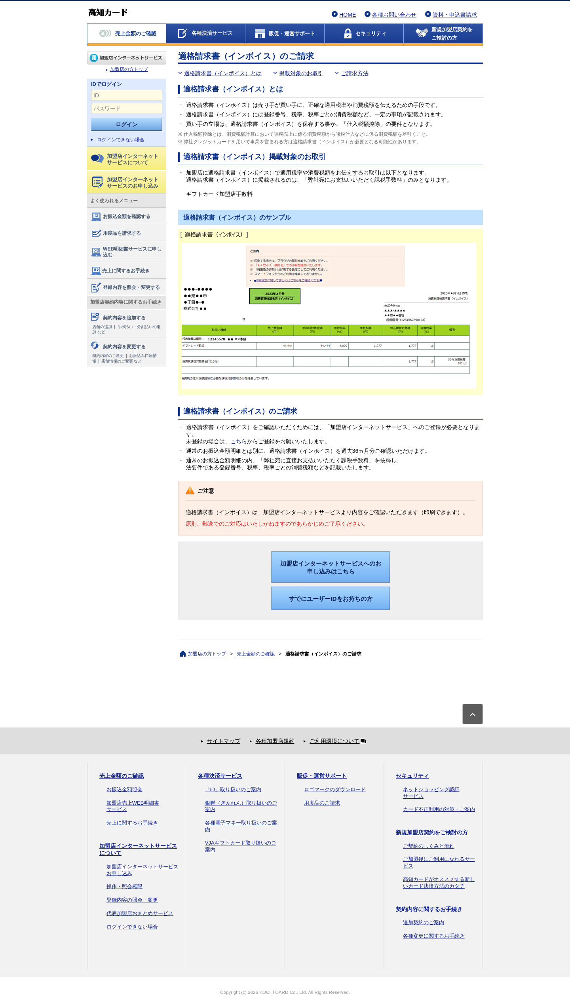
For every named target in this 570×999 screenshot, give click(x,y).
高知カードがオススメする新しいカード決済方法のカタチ (439, 882)
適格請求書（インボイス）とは (223, 73)
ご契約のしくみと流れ (428, 846)
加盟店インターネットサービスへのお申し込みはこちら (330, 567)
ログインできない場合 (120, 139)
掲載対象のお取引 (301, 73)
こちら (238, 441)
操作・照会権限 (124, 886)
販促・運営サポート (322, 776)
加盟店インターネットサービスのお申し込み (125, 183)
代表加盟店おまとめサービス (139, 913)
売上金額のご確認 (256, 654)
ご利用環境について (339, 741)
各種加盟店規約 (275, 741)
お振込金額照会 (124, 789)
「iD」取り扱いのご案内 (233, 789)
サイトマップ (223, 741)
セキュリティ (412, 776)
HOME (347, 14)
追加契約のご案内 (423, 922)
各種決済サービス (220, 776)
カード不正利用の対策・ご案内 (439, 809)
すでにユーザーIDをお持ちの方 (330, 598)
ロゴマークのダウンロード (335, 789)
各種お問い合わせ (394, 14)
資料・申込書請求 (455, 14)
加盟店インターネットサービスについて (124, 159)
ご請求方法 (355, 73)
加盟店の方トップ (126, 58)
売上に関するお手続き (120, 271)
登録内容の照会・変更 (132, 900)
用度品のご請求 (322, 803)
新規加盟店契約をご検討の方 (432, 832)
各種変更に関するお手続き (434, 936)
